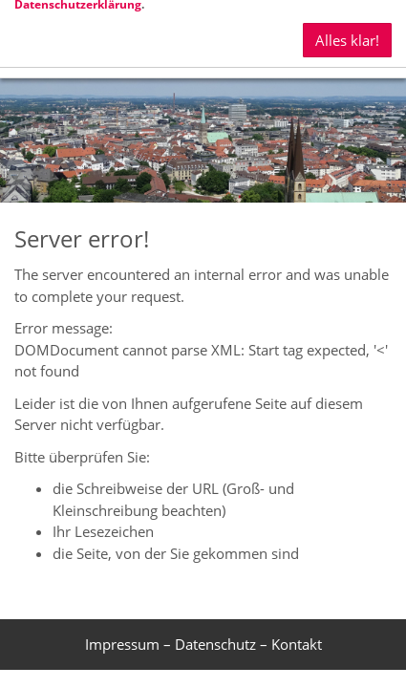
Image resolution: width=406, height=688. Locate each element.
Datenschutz (215, 644)
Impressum (122, 644)
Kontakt (296, 644)
